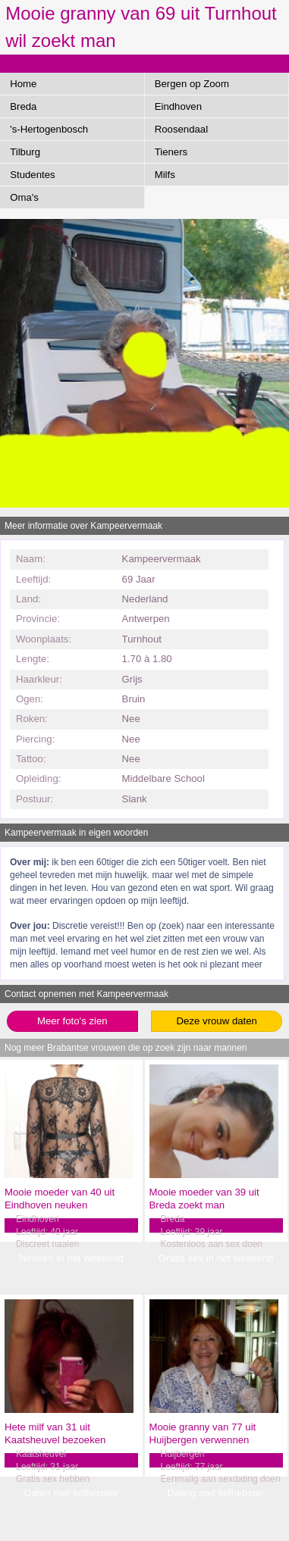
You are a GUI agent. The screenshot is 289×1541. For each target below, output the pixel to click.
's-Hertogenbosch (49, 129)
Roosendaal (181, 129)
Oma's (24, 197)
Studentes (32, 174)
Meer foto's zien (72, 1021)
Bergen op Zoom (192, 83)
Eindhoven (178, 106)
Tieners (171, 152)
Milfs (165, 174)
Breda (23, 106)
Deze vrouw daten (217, 1021)
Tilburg (25, 152)
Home (23, 83)
